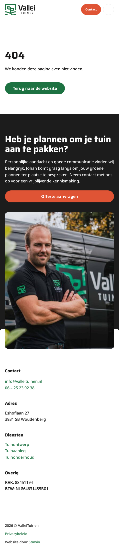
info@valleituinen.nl (23, 381)
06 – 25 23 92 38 (19, 388)
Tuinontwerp (17, 444)
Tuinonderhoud (19, 457)
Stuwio (34, 542)
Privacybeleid (16, 533)
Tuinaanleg (15, 450)
